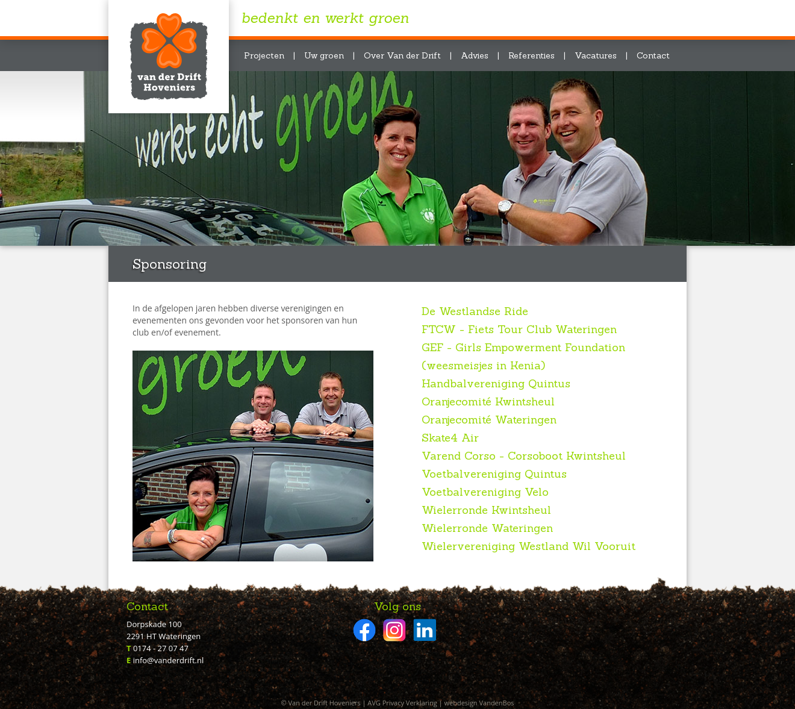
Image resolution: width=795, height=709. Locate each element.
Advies (474, 55)
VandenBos (496, 702)
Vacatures (596, 55)
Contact (653, 55)
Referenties (531, 55)
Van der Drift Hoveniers (168, 56)
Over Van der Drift (402, 55)
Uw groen (324, 55)
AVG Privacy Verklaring (402, 702)
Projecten (264, 55)
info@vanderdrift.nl (168, 660)
